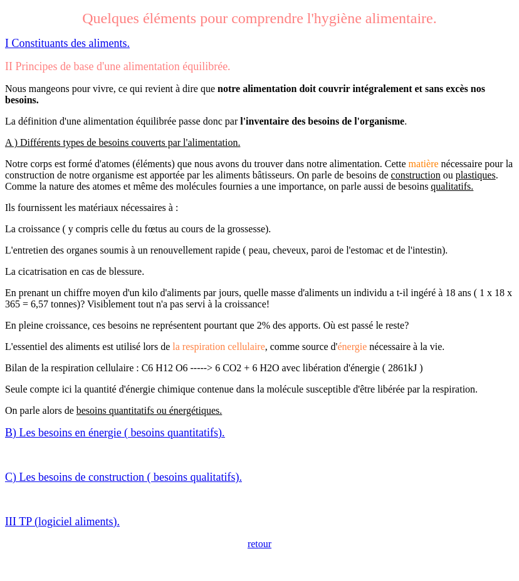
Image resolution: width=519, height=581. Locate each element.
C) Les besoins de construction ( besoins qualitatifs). (123, 477)
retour (259, 543)
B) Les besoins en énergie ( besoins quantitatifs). (115, 432)
